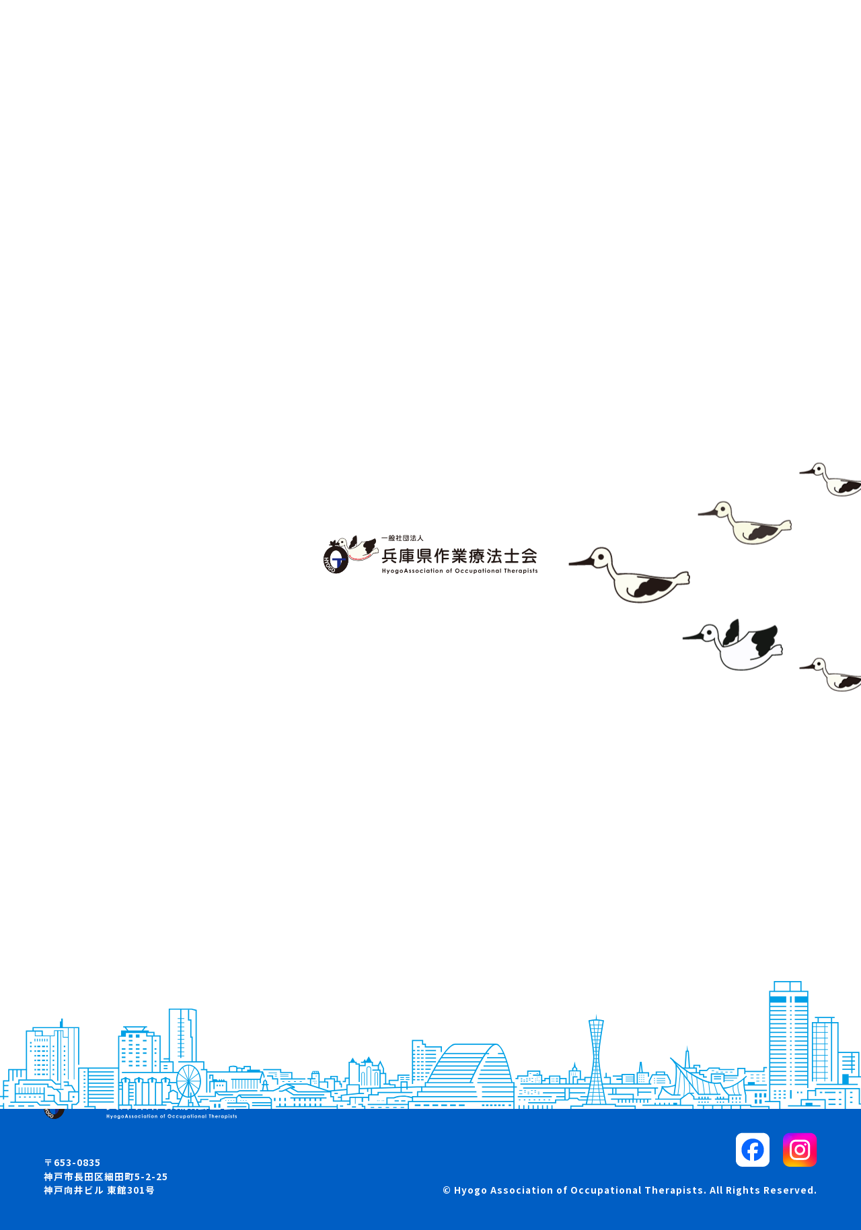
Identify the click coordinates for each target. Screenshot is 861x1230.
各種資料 (353, 1019)
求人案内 (353, 946)
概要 (76, 921)
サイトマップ (631, 921)
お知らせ (86, 946)
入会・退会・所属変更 (385, 971)
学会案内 (353, 921)
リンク (615, 946)
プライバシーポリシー (652, 971)
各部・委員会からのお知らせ (402, 995)
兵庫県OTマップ (105, 971)
